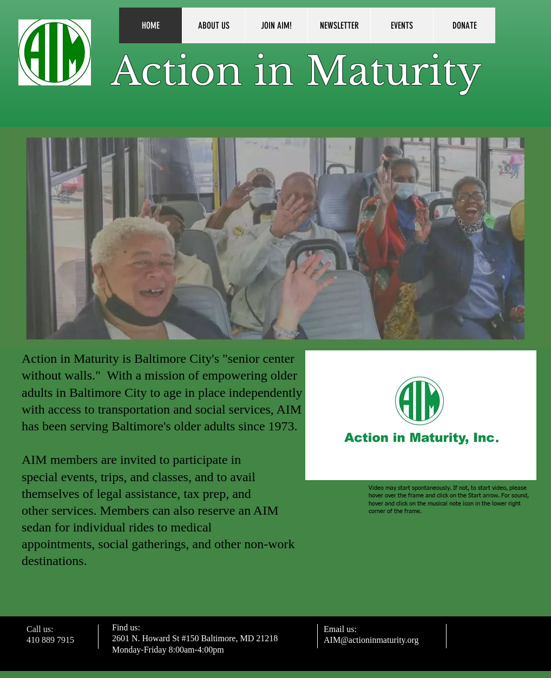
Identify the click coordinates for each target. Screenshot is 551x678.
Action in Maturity (296, 71)
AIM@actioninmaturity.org (371, 639)
